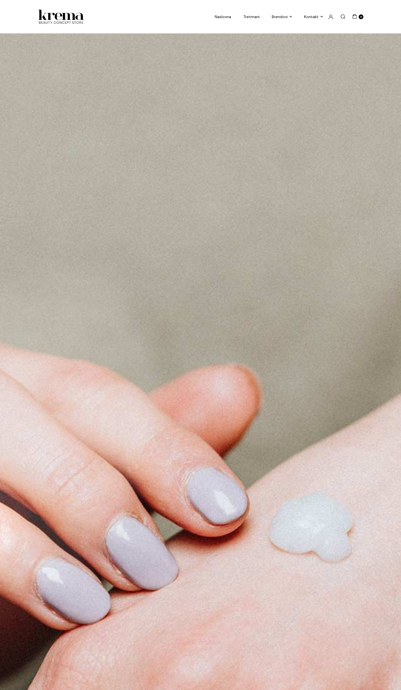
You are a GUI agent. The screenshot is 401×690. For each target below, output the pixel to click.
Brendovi (280, 16)
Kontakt (311, 16)
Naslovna (223, 16)
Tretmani (251, 16)
